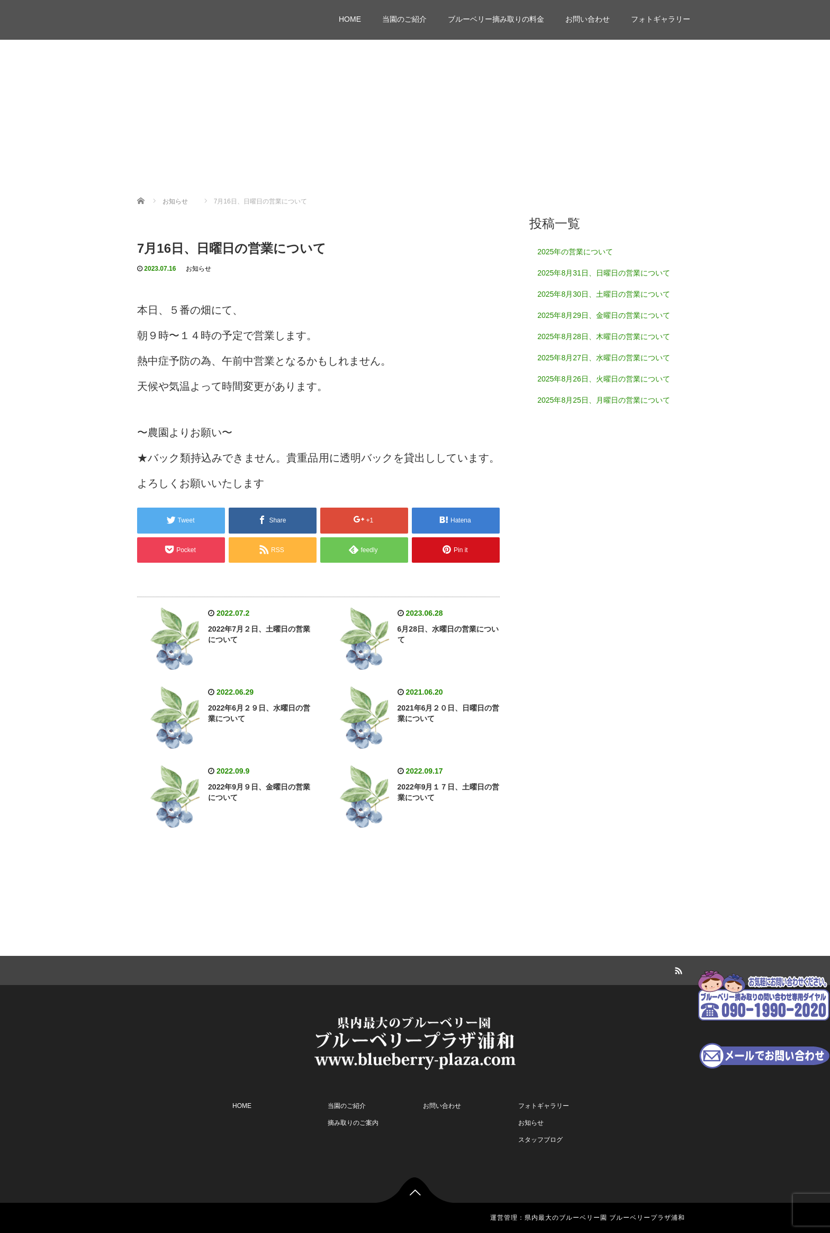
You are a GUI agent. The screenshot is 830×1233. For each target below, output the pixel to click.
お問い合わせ (587, 19)
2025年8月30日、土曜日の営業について (603, 294)
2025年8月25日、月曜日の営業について (603, 400)
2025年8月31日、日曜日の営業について (603, 273)
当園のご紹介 (404, 19)
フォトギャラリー (660, 19)
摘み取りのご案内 (353, 1122)
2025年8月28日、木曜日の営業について (603, 336)
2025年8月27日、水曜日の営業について (603, 357)
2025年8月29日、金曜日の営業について (603, 315)
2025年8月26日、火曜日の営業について (603, 379)
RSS (677, 969)
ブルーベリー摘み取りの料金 (496, 19)
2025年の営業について (575, 251)
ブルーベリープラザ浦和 (206, 14)
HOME (350, 19)
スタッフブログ (540, 1139)
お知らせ (198, 268)
